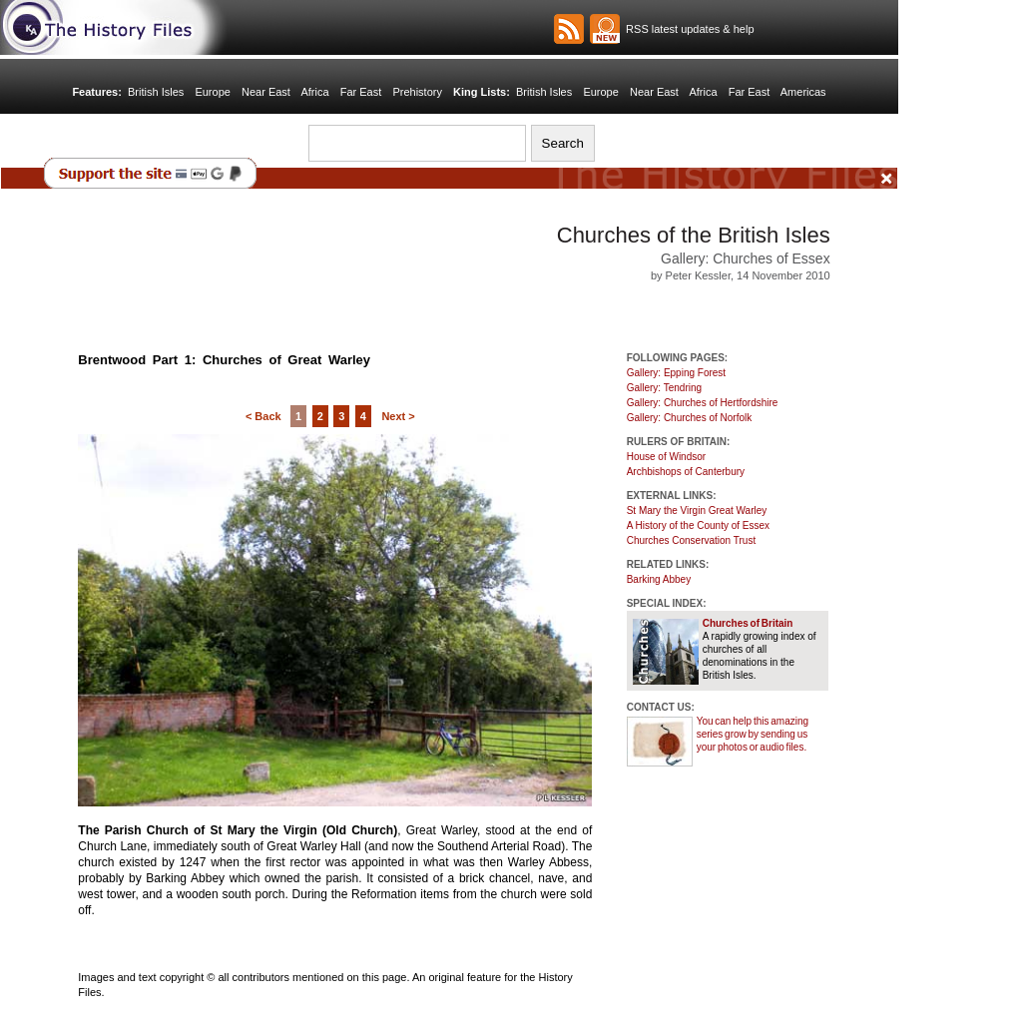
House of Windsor (666, 456)
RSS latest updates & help (687, 29)
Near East (266, 92)
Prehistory (417, 92)
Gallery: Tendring (664, 387)
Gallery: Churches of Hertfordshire (702, 402)
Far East (361, 92)
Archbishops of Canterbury (686, 471)
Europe (212, 92)
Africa (314, 92)
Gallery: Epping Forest (677, 372)
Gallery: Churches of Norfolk (690, 417)
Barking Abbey (659, 579)
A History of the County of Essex (698, 525)
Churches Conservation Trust (692, 540)
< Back (263, 416)
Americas (803, 92)
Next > (397, 416)
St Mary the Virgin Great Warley (697, 510)
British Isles (156, 92)
